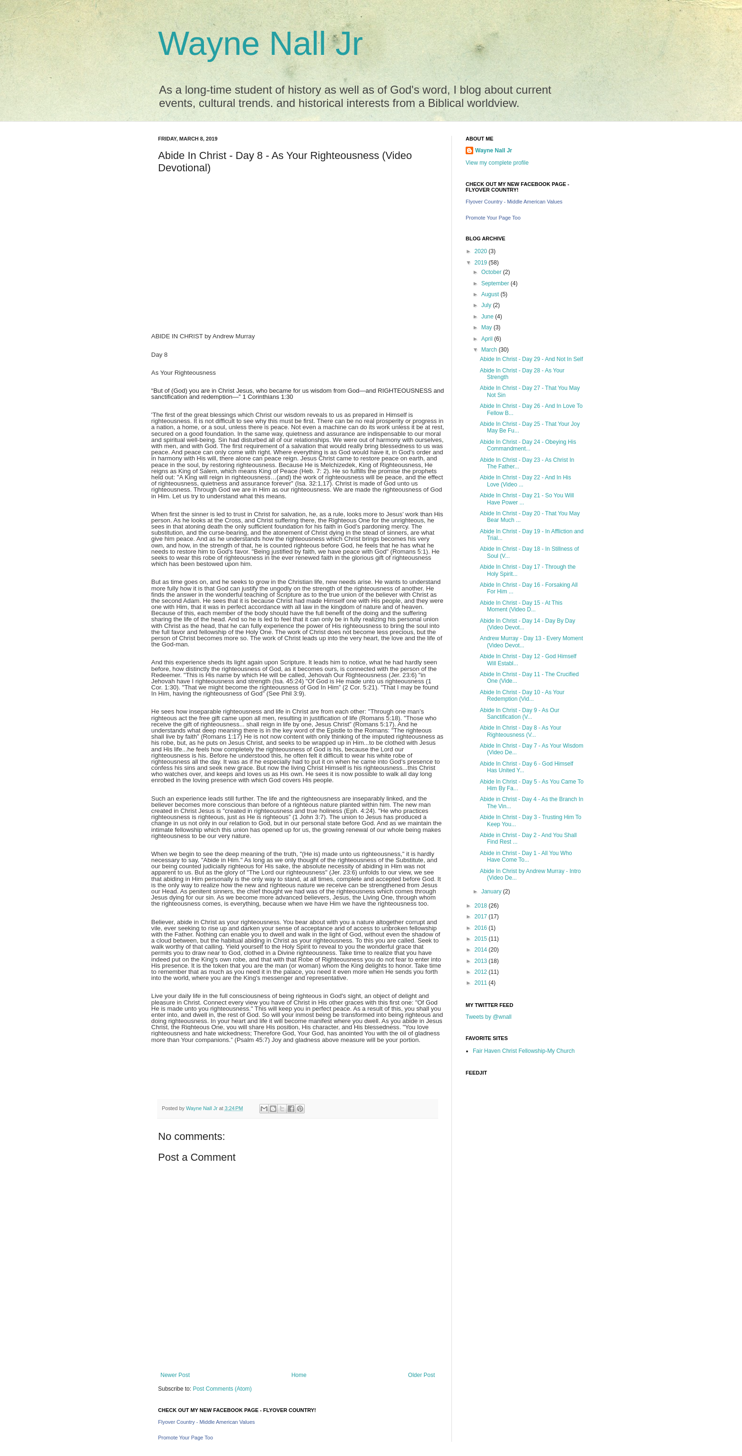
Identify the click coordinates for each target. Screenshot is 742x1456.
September (496, 283)
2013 (482, 961)
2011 (482, 982)
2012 (482, 972)
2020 (482, 251)
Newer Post (175, 1375)
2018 (482, 905)
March (490, 349)
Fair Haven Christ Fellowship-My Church (523, 1051)
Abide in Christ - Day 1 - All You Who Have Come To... (526, 856)
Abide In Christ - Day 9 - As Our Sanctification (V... (519, 713)
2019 (482, 262)
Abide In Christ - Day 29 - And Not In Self (531, 359)
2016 (482, 928)
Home (299, 1375)
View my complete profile (497, 162)
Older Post (421, 1375)
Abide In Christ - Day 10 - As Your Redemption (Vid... (522, 695)
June (488, 316)
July (487, 305)
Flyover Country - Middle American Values (206, 1422)
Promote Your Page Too (185, 1437)
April (487, 338)
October (492, 272)
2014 (482, 949)
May (487, 327)
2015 (482, 938)
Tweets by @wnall (489, 1017)
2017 (482, 916)
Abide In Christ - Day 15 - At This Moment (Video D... (521, 606)
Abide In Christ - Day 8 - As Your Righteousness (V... (520, 731)
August (491, 294)
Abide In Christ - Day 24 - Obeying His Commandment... (528, 445)
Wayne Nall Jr (260, 43)
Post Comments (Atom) (222, 1388)
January (492, 891)
